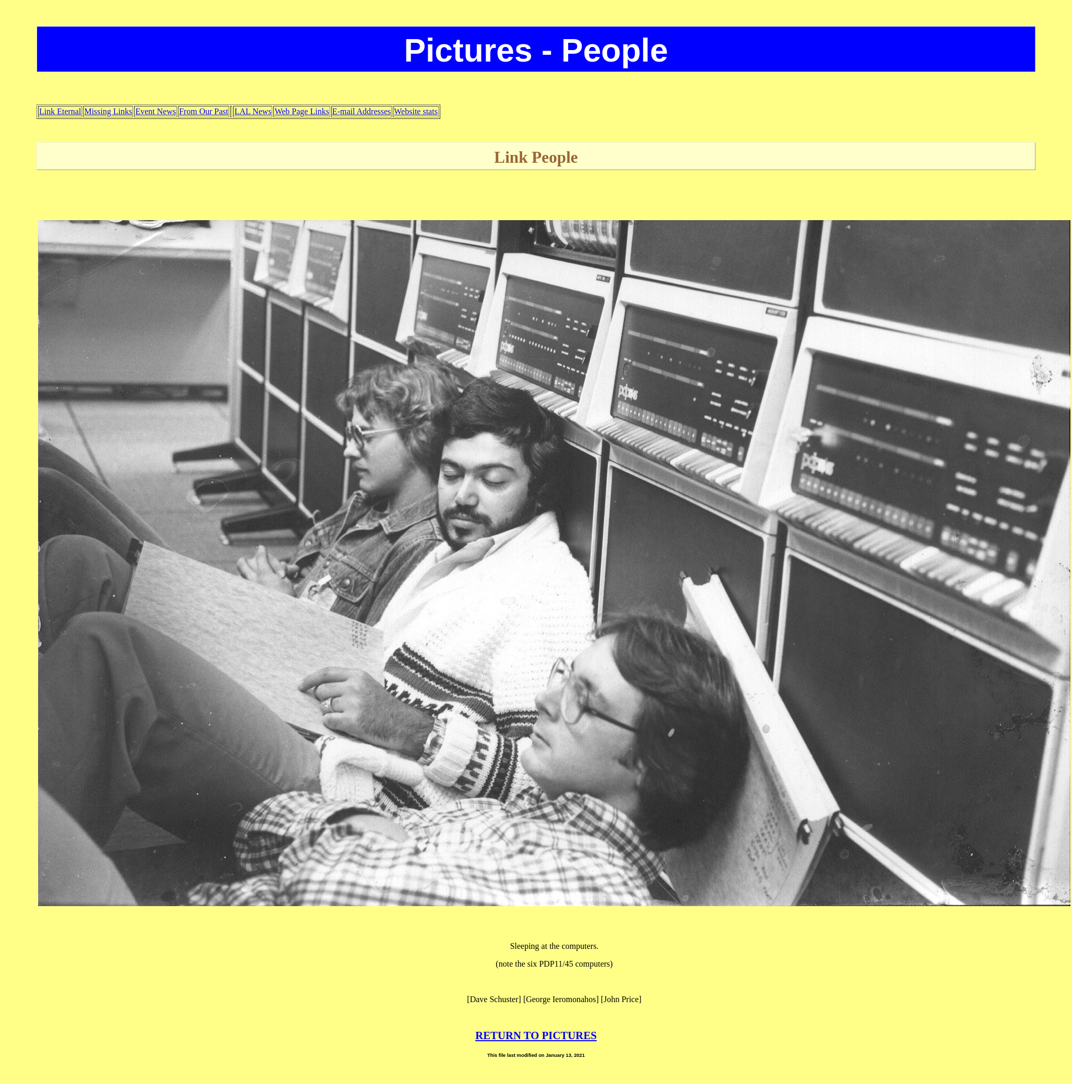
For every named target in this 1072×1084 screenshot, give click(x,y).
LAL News (252, 111)
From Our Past (203, 111)
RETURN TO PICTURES (536, 1035)
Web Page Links (301, 111)
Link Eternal (60, 111)
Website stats (416, 111)
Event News (155, 111)
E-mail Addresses (361, 111)
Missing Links (108, 111)
